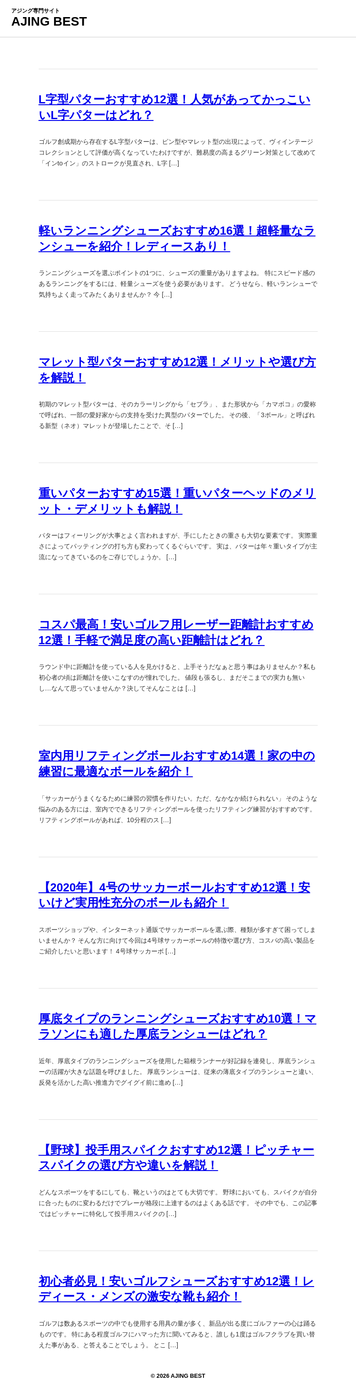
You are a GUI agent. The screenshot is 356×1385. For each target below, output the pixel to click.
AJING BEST (49, 21)
